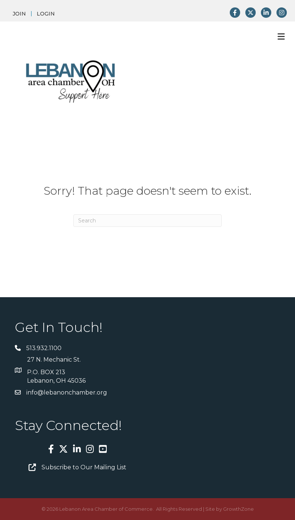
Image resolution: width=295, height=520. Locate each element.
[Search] (147, 220)
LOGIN (46, 13)
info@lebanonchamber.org (66, 392)
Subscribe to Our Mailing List (84, 467)
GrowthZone (238, 509)
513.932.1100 (44, 348)
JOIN (19, 13)
